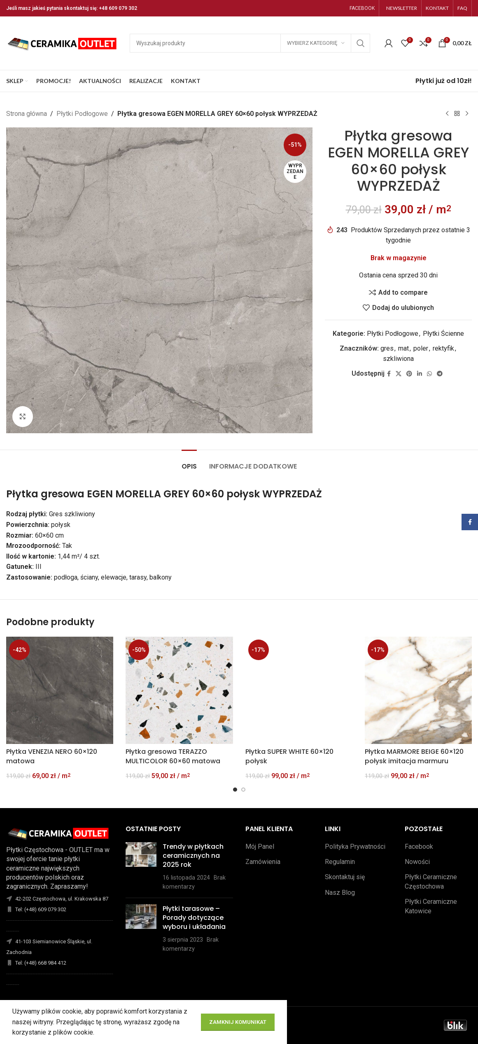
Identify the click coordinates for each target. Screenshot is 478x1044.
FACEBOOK (362, 8)
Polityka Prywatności (355, 846)
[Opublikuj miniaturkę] (141, 867)
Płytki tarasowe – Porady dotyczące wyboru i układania (194, 918)
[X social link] (398, 373)
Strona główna (26, 114)
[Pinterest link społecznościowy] (409, 373)
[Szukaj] (250, 43)
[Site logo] (63, 42)
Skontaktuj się (345, 877)
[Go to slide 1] (235, 790)
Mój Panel (259, 846)
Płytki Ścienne (443, 333)
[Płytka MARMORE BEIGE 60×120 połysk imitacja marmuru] (418, 690)
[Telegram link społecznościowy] (439, 373)
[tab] (189, 462)
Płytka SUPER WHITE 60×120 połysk (289, 756)
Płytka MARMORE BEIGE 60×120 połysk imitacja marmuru (414, 756)
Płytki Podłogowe (82, 114)
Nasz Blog (340, 892)
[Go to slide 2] (243, 790)
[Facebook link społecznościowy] (389, 373)
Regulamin (340, 862)
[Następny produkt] (467, 114)
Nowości (417, 862)
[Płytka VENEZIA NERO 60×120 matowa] (59, 690)
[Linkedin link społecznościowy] (419, 373)
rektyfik (443, 348)
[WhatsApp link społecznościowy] (429, 373)
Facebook (419, 846)
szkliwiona (398, 359)
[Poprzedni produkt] (447, 114)
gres (387, 348)
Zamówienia (262, 862)
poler (420, 348)
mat (403, 348)
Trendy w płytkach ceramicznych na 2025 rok (193, 856)
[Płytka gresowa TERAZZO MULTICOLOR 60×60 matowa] (179, 690)
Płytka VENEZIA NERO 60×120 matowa (51, 756)
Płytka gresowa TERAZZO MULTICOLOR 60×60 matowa (173, 756)
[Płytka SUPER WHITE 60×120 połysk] (298, 690)
